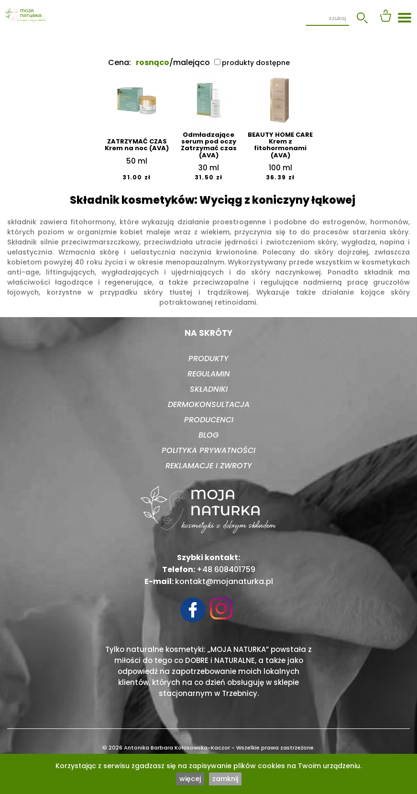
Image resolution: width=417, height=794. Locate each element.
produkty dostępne (252, 62)
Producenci (208, 419)
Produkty (208, 358)
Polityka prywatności (208, 450)
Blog (208, 435)
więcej (190, 778)
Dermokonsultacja (209, 404)
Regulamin (208, 373)
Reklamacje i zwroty (208, 465)
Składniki (209, 389)
